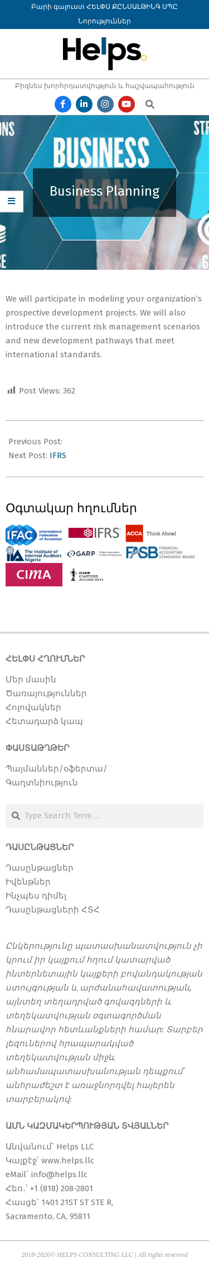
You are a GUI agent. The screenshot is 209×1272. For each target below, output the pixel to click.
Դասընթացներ (40, 868)
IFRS (58, 455)
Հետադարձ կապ (44, 721)
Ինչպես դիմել (36, 896)
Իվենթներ (28, 882)
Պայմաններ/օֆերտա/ (57, 769)
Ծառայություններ (46, 693)
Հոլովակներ (33, 707)
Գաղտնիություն (42, 783)
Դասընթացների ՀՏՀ (53, 910)
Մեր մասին (31, 679)
